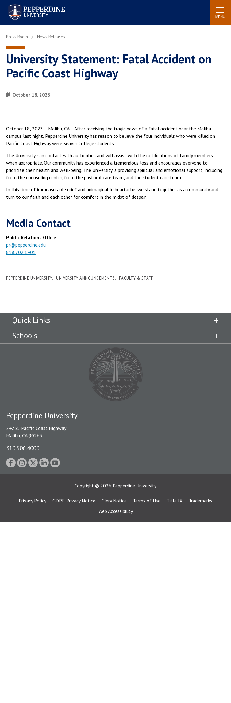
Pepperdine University (29, 278)
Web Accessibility (115, 511)
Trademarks (200, 501)
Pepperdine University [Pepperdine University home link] (29, 5)
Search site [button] (121, 9)
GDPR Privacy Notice (73, 501)
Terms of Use (146, 501)
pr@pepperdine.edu (26, 245)
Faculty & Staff (136, 278)
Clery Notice (114, 501)
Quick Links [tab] (31, 320)
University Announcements (85, 278)
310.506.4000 (22, 448)
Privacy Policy (32, 501)
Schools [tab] (24, 335)
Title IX (175, 501)
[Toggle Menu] (220, 12)
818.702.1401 (21, 252)
